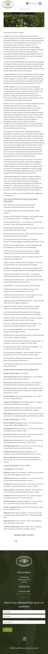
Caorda (35, 648)
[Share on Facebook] (14, 541)
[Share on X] (15, 541)
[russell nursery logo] (9, 4)
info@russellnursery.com (24, 594)
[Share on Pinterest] (16, 541)
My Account (24, 597)
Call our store (33, 3)
